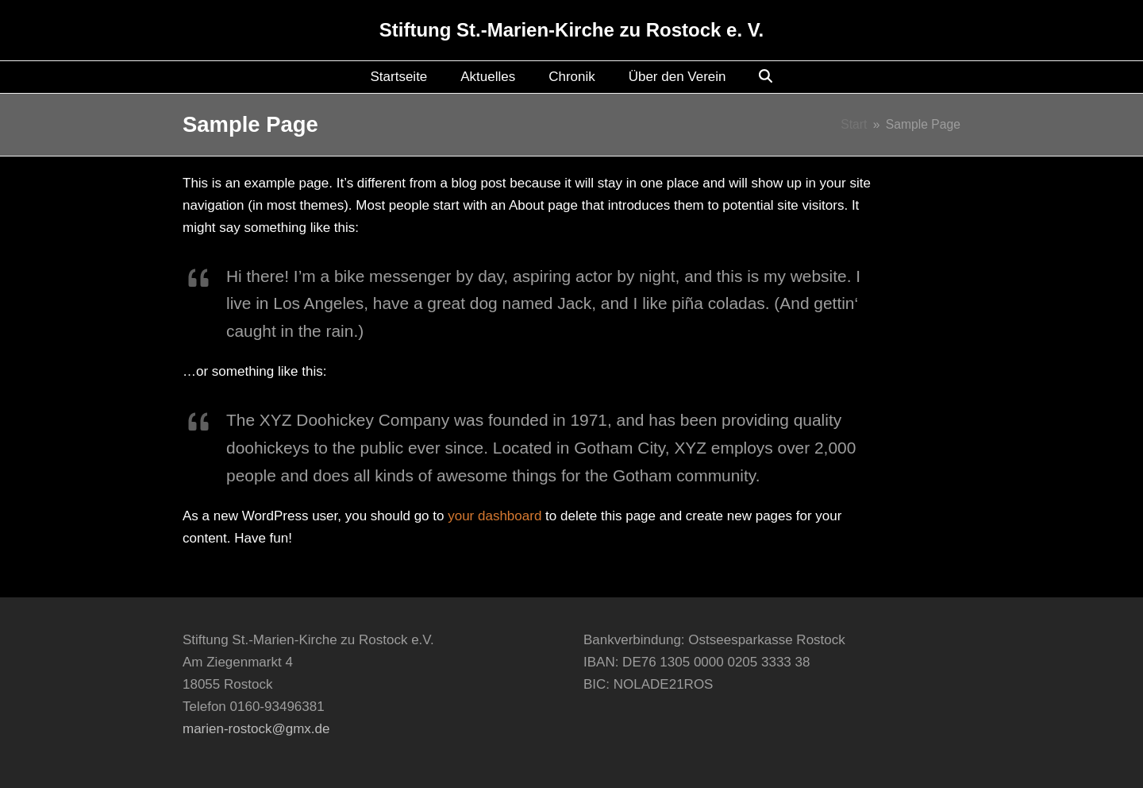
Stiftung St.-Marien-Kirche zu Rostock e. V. (571, 30)
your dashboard (494, 515)
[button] (766, 77)
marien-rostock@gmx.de (256, 728)
